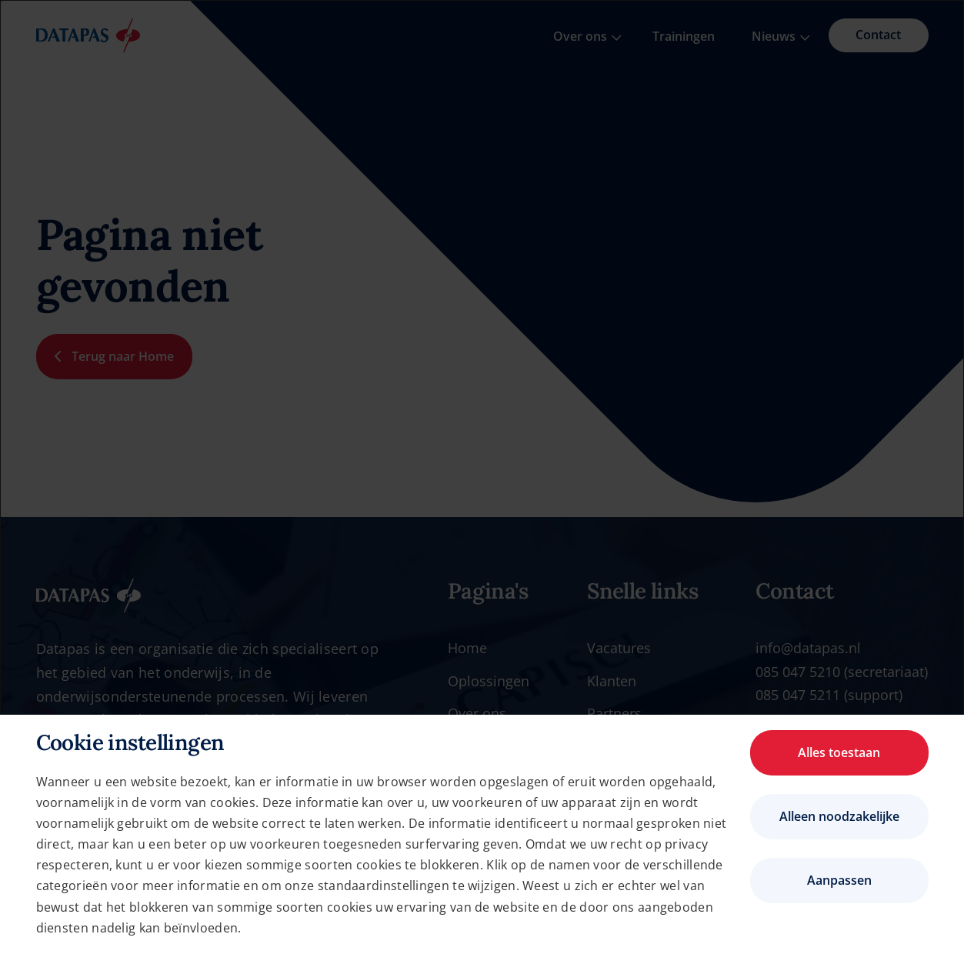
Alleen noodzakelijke (839, 816)
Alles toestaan (839, 752)
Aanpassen (839, 880)
